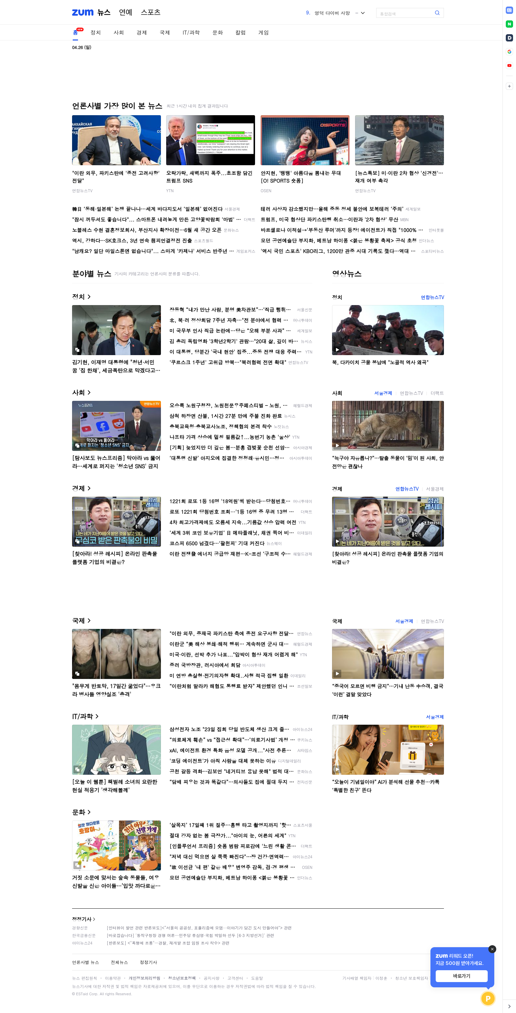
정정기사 (81, 919)
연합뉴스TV (82, 190)
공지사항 (211, 978)
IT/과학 (191, 32)
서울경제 (383, 393)
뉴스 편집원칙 (84, 978)
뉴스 (104, 12)
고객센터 (235, 978)
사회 (119, 32)
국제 (165, 32)
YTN (170, 190)
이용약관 (113, 978)
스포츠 (151, 12)
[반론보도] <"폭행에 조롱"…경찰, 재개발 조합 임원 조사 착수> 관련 (168, 943)
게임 (263, 32)
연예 (125, 12)
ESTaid (82, 993)
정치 (95, 32)
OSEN (266, 190)
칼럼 (240, 32)
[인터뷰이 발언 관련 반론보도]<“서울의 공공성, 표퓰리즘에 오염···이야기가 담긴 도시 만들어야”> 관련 (199, 927)
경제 (142, 32)
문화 (217, 32)
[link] (509, 10)
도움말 (257, 978)
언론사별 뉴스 (85, 962)
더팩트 (437, 393)
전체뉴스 (119, 962)
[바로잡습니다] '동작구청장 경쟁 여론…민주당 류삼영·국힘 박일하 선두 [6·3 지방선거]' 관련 (190, 935)
